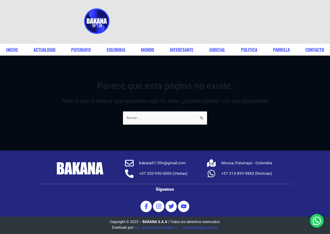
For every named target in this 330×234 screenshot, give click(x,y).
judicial (217, 49)
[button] (317, 221)
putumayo (81, 49)
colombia (116, 49)
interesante (181, 49)
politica (249, 49)
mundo (147, 49)
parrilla (281, 49)
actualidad (44, 49)
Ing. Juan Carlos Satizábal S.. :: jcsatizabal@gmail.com (176, 227)
